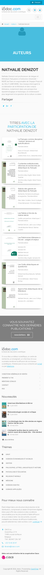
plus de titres (8, 440)
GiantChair (34, 569)
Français (36, 2)
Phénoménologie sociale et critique (22, 412)
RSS (3, 389)
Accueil (6, 24)
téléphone (10, 366)
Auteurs (13, 24)
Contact (5, 385)
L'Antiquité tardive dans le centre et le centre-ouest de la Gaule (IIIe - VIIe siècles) (25, 431)
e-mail (39, 364)
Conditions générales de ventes (14, 374)
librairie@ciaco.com (11, 546)
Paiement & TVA (7, 378)
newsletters (22, 335)
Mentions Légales (9, 381)
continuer (37, 522)
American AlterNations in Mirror (20, 403)
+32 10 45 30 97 (9, 543)
